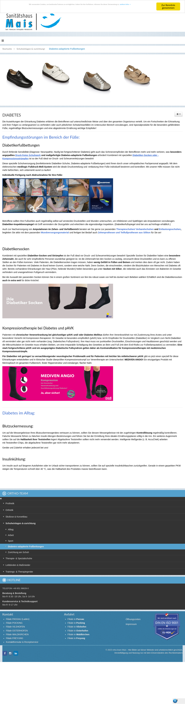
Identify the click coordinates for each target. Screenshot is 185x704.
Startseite (7, 48)
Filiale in (76, 619)
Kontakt (7, 614)
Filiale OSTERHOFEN (17, 630)
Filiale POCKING (14, 623)
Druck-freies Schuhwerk (28, 155)
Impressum (131, 624)
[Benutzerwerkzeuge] (178, 114)
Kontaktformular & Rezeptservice (22, 642)
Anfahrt (69, 614)
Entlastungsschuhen (170, 229)
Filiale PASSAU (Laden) (17, 619)
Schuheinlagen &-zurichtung (30, 48)
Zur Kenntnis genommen (168, 6)
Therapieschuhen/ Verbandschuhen (135, 229)
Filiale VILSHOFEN (15, 626)
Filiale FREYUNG (14, 638)
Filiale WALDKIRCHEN (17, 634)
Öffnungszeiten (133, 619)
